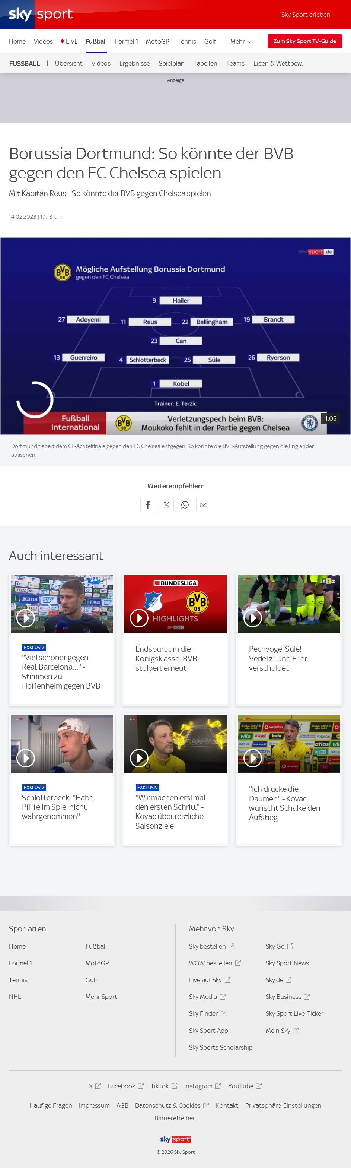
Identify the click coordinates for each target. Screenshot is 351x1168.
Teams (235, 63)
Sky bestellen (210, 948)
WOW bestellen (214, 964)
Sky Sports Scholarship (221, 1047)
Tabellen (205, 63)
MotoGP (157, 41)
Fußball (96, 41)
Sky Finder (206, 1015)
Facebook (124, 1087)
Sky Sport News (287, 963)
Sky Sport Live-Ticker (294, 1013)
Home (17, 41)
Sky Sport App (208, 1030)
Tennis (187, 41)
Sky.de (278, 981)
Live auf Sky (208, 981)
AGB (122, 1105)
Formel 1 (126, 41)
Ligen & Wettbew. (278, 63)
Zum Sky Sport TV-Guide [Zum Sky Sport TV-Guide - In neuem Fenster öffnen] (305, 41)
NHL (15, 996)
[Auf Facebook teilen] (147, 504)
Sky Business (287, 998)
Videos (43, 41)
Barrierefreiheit (175, 1118)
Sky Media (206, 998)
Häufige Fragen (50, 1105)
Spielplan (172, 63)
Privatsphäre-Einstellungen (283, 1105)
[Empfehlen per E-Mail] (203, 504)
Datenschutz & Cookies (171, 1107)
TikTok (163, 1087)
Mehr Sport (101, 996)
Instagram (201, 1087)
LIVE (72, 41)
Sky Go (278, 948)
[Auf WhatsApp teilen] (185, 504)
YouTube (244, 1087)
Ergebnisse (134, 63)
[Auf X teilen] (166, 504)
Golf (210, 41)
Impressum (94, 1105)
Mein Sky (281, 1032)
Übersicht (69, 63)
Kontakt (227, 1105)
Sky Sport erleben (306, 14)
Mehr (241, 41)
